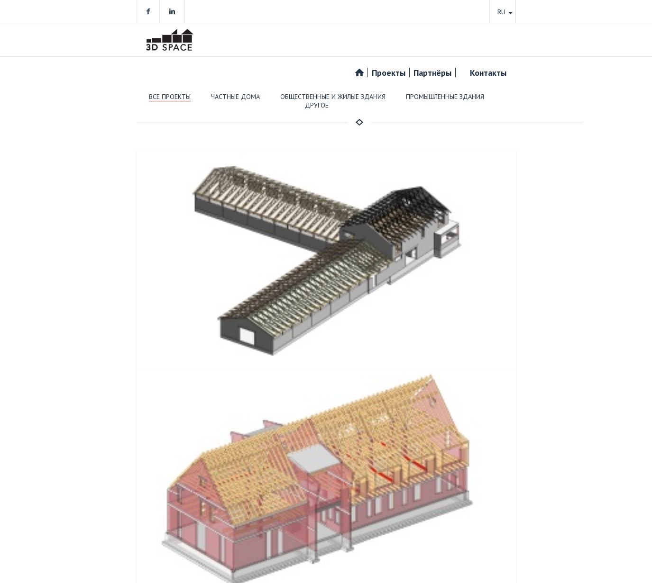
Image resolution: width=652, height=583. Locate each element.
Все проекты (170, 96)
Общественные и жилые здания (333, 96)
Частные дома (235, 96)
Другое (317, 105)
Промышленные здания (445, 96)
